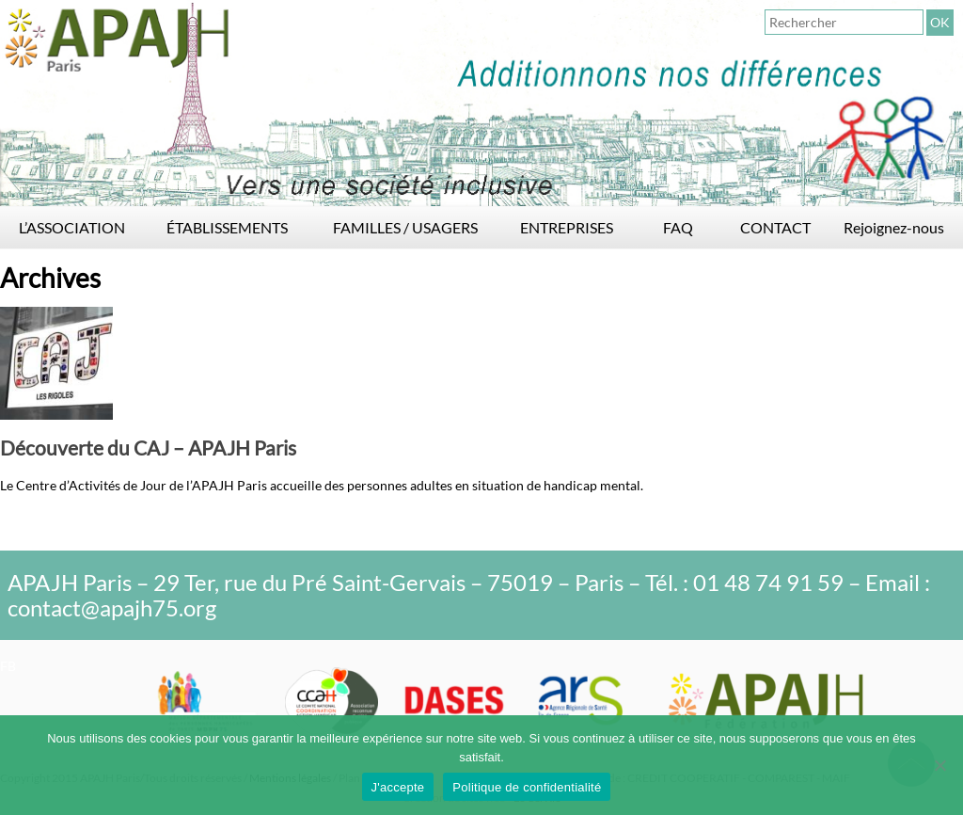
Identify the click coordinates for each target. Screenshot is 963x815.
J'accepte (398, 787)
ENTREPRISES (566, 227)
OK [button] (940, 22)
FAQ (678, 227)
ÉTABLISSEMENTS (227, 227)
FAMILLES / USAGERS (405, 227)
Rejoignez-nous (894, 227)
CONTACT (775, 227)
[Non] (939, 765)
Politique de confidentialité (526, 787)
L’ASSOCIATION (72, 227)
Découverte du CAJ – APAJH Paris (148, 447)
